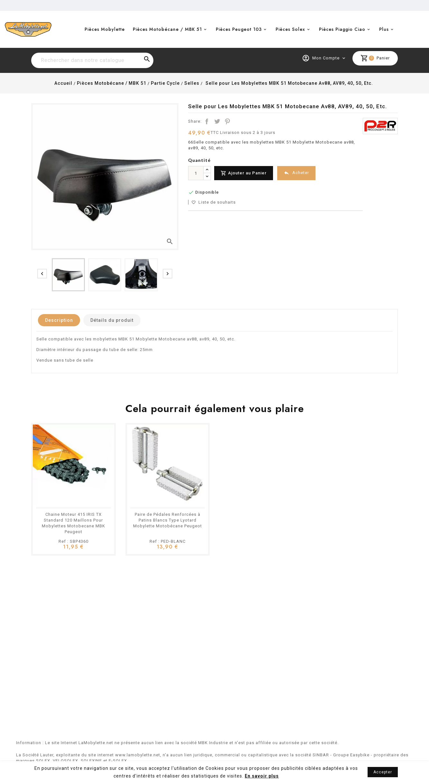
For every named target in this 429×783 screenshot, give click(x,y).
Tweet (217, 121)
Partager (207, 121)
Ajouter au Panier (244, 173)
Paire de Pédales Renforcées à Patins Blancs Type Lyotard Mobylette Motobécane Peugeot (167, 520)
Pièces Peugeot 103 (239, 29)
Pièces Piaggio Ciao (342, 29)
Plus (384, 29)
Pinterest (227, 121)
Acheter (296, 173)
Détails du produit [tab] (111, 320)
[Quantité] (196, 173)
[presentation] (42, 273)
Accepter (382, 772)
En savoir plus (262, 776)
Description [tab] (59, 320)
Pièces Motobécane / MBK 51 (167, 29)
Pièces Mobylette (105, 29)
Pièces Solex (290, 29)
